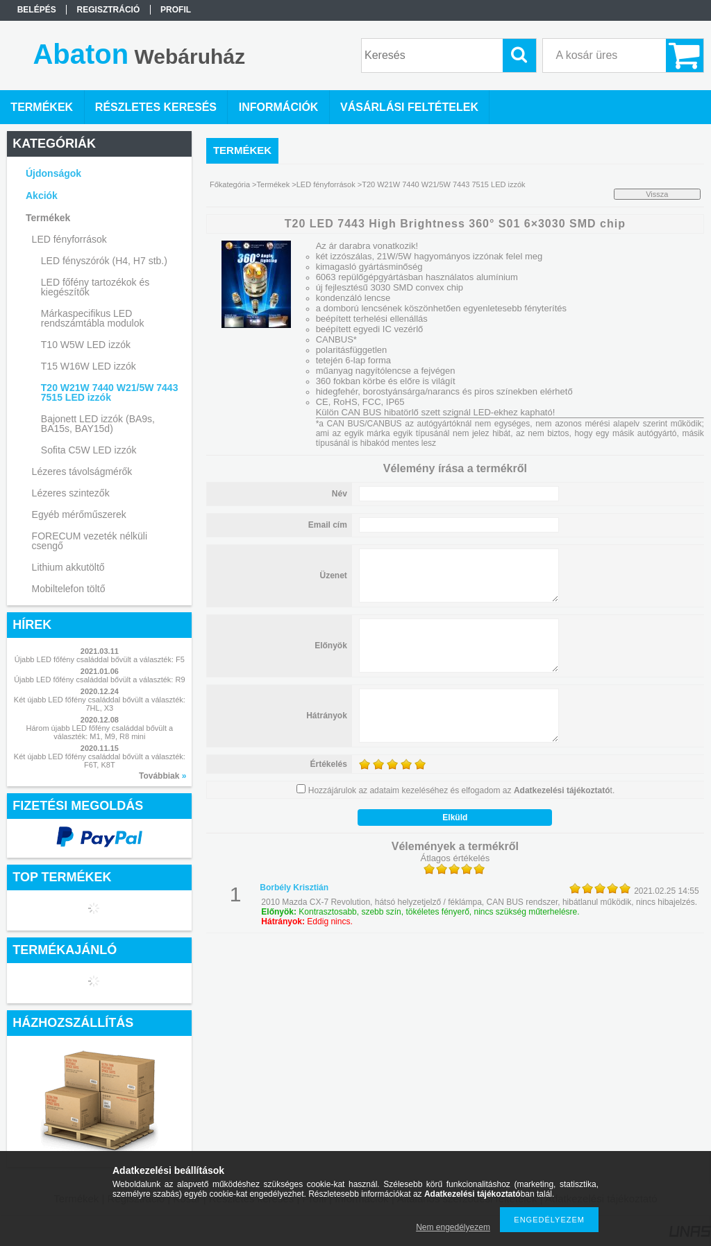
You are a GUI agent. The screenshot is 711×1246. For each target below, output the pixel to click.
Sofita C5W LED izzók (89, 450)
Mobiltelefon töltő (69, 588)
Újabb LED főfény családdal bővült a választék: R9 (99, 679)
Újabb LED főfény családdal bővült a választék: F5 (100, 659)
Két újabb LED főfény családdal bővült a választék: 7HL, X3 (99, 703)
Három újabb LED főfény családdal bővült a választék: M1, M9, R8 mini (100, 732)
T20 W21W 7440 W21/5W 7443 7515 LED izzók (109, 392)
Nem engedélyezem (453, 1227)
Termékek (273, 184)
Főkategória (230, 184)
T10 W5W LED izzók (86, 344)
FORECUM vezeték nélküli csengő (90, 540)
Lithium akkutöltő (68, 567)
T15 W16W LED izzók (88, 366)
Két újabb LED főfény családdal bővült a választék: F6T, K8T (99, 760)
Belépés (36, 10)
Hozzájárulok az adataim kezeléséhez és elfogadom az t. (461, 790)
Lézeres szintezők (71, 493)
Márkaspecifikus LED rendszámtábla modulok (92, 318)
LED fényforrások (326, 184)
